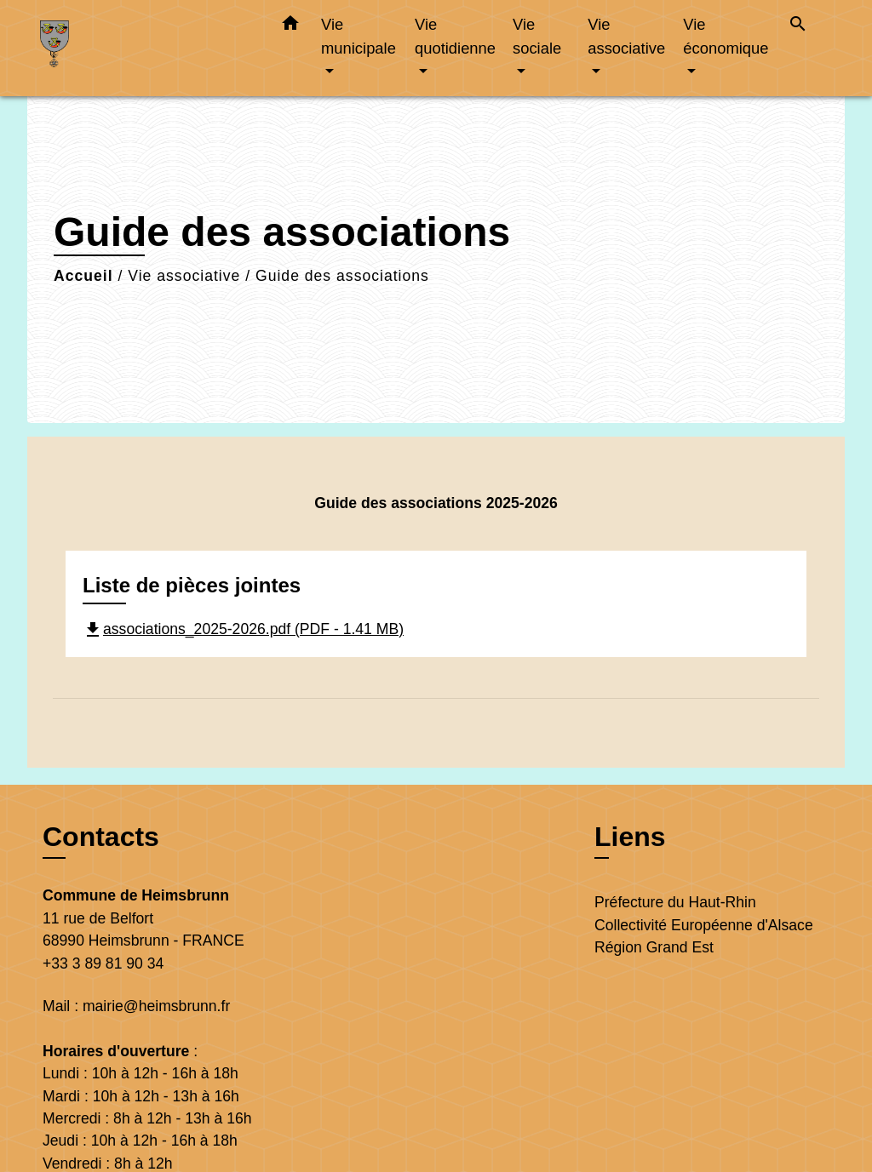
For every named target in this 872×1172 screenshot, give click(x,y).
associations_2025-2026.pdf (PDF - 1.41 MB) (243, 628)
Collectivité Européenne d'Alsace (703, 925)
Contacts (101, 836)
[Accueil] (146, 48)
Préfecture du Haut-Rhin (675, 902)
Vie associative (184, 275)
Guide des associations (342, 275)
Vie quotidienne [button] (455, 36)
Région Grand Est (654, 947)
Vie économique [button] (725, 36)
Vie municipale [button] (358, 36)
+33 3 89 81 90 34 (103, 963)
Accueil (83, 275)
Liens (630, 836)
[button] (290, 26)
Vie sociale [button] (537, 36)
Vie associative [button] (626, 36)
